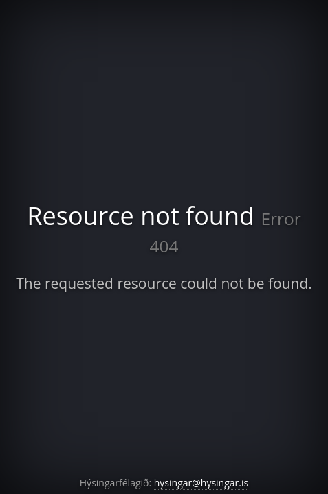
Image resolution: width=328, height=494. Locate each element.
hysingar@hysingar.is (201, 482)
